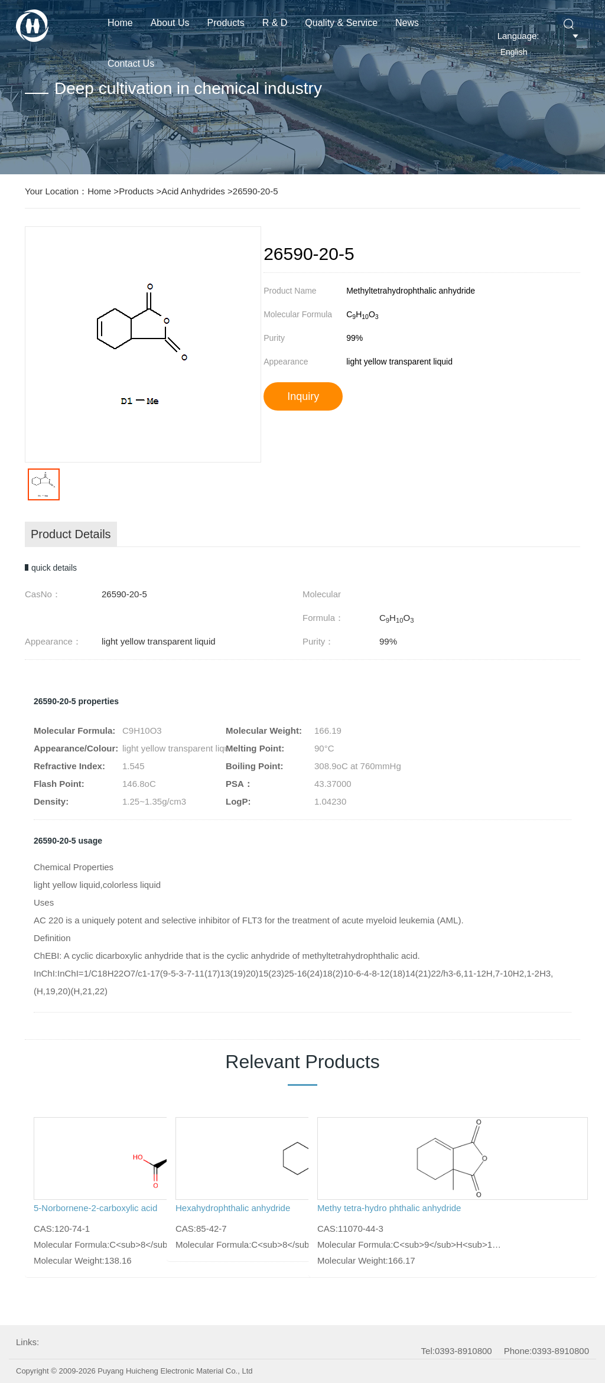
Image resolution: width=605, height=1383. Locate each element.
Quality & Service (341, 23)
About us (170, 23)
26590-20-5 (255, 191)
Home (120, 23)
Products (226, 23)
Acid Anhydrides (193, 191)
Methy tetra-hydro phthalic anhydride (389, 1208)
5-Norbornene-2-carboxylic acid (95, 1208)
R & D (275, 23)
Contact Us (131, 63)
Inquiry (303, 396)
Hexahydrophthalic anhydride (232, 1208)
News (407, 23)
